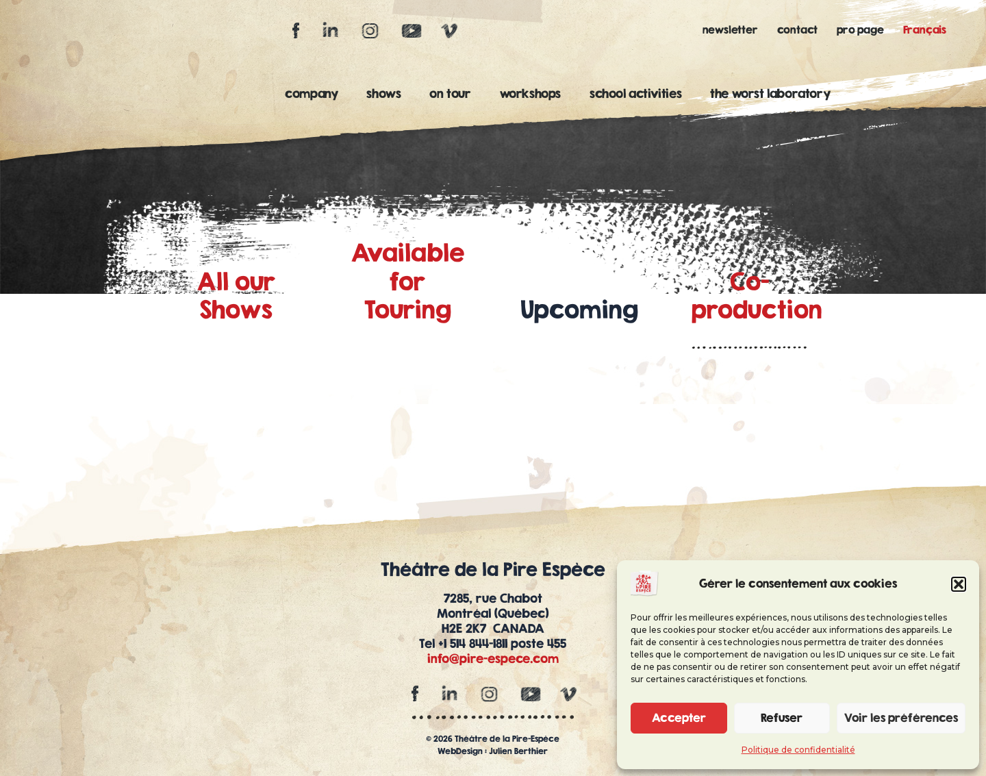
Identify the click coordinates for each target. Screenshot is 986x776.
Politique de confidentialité (798, 749)
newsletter (730, 29)
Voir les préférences (901, 717)
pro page (860, 29)
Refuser (781, 717)
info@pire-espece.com (493, 658)
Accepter (679, 717)
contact (797, 29)
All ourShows (236, 296)
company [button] (314, 93)
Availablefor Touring (407, 281)
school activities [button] (639, 93)
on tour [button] (453, 93)
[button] (958, 584)
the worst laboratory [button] (773, 93)
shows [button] (386, 93)
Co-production (757, 296)
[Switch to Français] (928, 29)
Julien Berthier (518, 751)
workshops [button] (534, 93)
